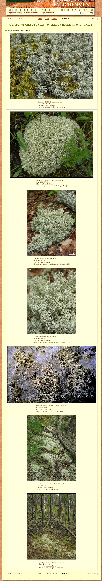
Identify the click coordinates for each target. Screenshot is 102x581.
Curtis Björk (47, 409)
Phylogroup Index (48, 12)
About (89, 12)
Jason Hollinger (50, 106)
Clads (47, 19)
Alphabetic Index (15, 12)
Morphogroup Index (31, 12)
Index (40, 19)
